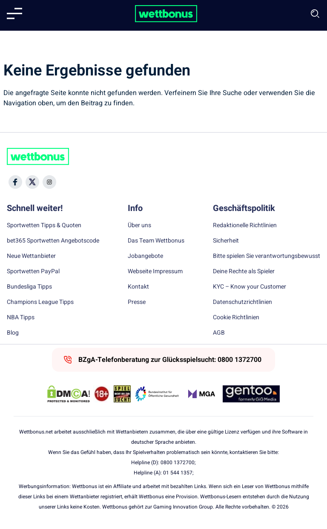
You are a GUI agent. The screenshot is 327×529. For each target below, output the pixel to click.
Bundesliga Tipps (29, 287)
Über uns (139, 225)
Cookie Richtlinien (236, 317)
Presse (137, 302)
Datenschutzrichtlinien (242, 302)
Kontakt (138, 287)
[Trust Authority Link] (157, 393)
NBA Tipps (20, 317)
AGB (219, 333)
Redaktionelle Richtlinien (245, 225)
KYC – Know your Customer (249, 287)
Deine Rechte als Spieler (244, 271)
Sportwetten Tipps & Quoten (44, 225)
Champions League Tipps (40, 302)
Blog (13, 333)
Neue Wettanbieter (31, 256)
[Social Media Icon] (15, 182)
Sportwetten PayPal (33, 271)
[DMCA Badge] (68, 393)
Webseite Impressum (155, 271)
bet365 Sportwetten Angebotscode (53, 241)
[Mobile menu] (14, 13)
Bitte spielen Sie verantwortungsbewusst (266, 256)
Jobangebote (145, 256)
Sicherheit (226, 241)
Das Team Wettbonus (156, 241)
